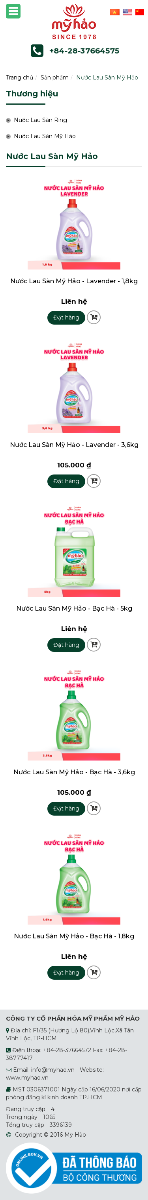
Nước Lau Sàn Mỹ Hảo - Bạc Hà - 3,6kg (74, 772)
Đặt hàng (66, 317)
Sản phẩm (55, 77)
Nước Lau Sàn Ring (40, 120)
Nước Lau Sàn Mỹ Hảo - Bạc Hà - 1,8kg (74, 936)
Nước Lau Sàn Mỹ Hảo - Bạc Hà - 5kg (74, 608)
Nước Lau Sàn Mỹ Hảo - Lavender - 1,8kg (74, 281)
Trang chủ (19, 77)
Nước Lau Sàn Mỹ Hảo (107, 77)
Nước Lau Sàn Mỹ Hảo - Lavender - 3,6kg (74, 445)
